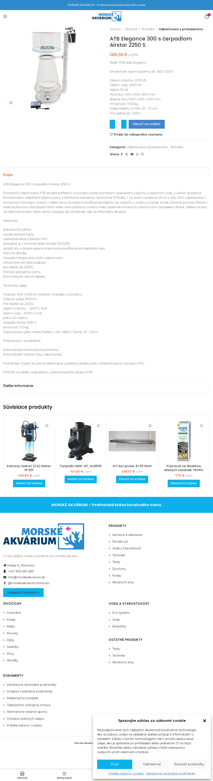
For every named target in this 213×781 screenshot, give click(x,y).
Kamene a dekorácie (127, 535)
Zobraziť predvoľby (189, 764)
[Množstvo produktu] (118, 124)
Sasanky (13, 647)
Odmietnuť (152, 764)
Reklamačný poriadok (22, 698)
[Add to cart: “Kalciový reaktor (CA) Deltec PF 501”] (29, 483)
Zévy (10, 654)
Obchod (131, 29)
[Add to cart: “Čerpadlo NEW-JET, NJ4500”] (81, 479)
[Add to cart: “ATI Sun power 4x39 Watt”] (132, 479)
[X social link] (126, 154)
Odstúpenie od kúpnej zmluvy (29, 705)
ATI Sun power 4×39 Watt (132, 466)
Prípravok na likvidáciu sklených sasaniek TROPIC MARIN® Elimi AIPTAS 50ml (184, 470)
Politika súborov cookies (126, 773)
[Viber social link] (142, 154)
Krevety (12, 633)
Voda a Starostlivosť (126, 548)
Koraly (116, 575)
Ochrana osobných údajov (25, 719)
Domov (115, 29)
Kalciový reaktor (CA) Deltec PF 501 (29, 468)
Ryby (10, 640)
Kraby (11, 626)
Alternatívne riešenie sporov (27, 712)
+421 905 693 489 (18, 571)
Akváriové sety (123, 582)
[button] (205, 721)
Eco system (121, 613)
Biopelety (119, 626)
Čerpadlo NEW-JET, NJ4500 (81, 466)
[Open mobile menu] (5, 16)
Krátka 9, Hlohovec (19, 565)
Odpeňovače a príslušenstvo (181, 29)
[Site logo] (106, 16)
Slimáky (12, 660)
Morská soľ (120, 541)
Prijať (115, 764)
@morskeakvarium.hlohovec (26, 583)
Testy (116, 562)
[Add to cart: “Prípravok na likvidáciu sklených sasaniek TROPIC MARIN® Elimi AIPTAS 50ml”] (184, 483)
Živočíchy (119, 569)
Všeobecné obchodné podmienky (171, 773)
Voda (116, 620)
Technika (147, 29)
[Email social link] (132, 154)
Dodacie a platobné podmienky (30, 691)
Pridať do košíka (147, 124)
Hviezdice (14, 613)
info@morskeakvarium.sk (24, 577)
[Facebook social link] (121, 154)
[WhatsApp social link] (137, 154)
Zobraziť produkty (23, 592)
